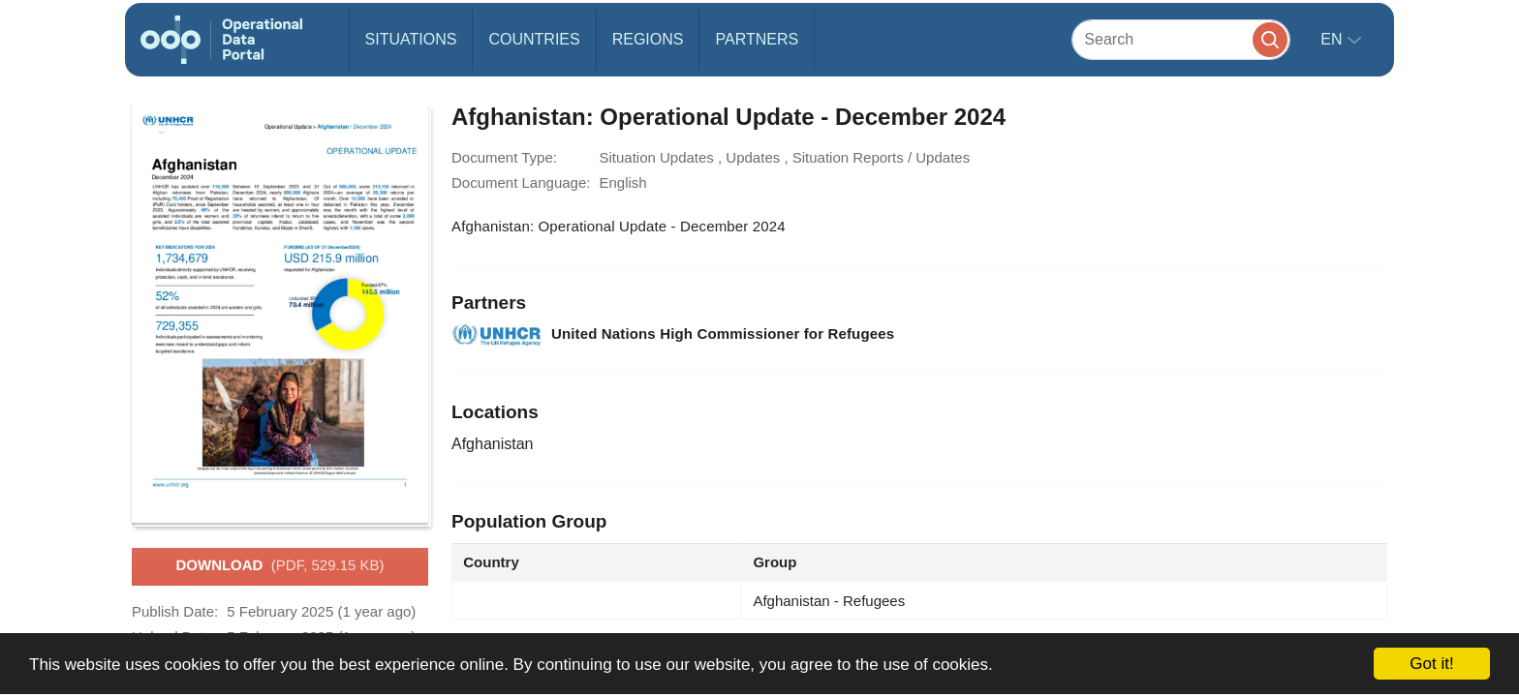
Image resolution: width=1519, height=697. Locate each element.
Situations (411, 39)
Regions (648, 39)
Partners (756, 39)
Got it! (1431, 663)
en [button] (1333, 39)
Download (279, 566)
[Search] (1180, 39)
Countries (533, 39)
